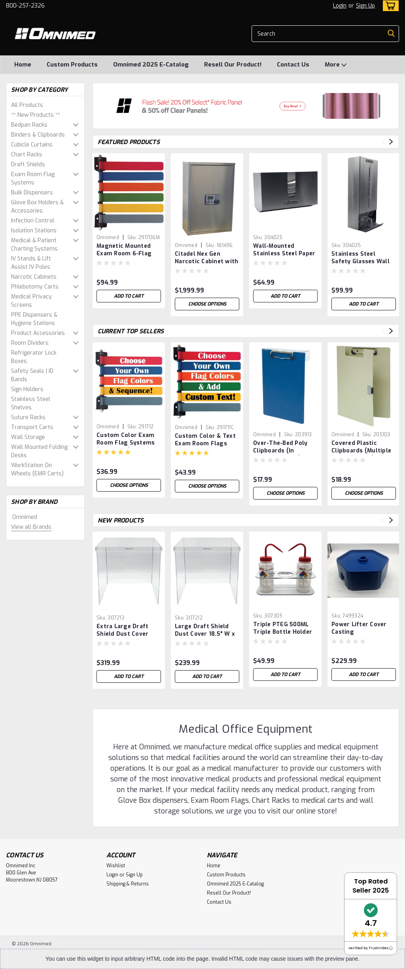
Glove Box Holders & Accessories (37, 207)
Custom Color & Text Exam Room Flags (205, 439)
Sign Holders (27, 389)
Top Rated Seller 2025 (370, 886)
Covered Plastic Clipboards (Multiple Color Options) (361, 447)
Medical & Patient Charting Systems (34, 245)
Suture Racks (28, 417)
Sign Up (365, 6)
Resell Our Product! (232, 64)
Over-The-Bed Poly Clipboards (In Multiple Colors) (280, 447)
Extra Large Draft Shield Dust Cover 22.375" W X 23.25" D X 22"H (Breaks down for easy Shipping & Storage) (127, 630)
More (335, 65)
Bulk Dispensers (32, 192)
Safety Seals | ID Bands (32, 375)
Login (339, 6)
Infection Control (32, 220)
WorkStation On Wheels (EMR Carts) (37, 469)
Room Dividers (30, 343)
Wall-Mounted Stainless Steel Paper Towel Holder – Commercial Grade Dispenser (284, 250)
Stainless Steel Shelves (30, 403)
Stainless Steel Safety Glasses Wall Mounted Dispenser (360, 258)
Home (22, 64)
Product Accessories (38, 333)
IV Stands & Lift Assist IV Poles (31, 263)
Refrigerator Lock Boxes (34, 357)
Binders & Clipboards (38, 135)
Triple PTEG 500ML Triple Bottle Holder (282, 628)
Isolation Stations (34, 230)
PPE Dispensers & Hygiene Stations (34, 319)
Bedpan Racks (29, 125)
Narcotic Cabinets (34, 277)
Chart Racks (26, 154)
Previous (384, 142)
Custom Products (72, 64)
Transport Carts (32, 427)
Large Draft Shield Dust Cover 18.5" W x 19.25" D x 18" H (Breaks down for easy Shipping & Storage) (205, 630)
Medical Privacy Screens (31, 301)
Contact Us (293, 64)
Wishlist (115, 866)
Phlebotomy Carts (35, 287)
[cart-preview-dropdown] (389, 5)
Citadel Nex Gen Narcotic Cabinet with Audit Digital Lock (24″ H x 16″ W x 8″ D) (206, 258)
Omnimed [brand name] (108, 237)
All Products (27, 105)
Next (391, 142)
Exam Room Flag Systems (33, 178)
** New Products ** (35, 115)
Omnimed (24, 517)
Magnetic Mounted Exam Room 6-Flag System (124, 250)
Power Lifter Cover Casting (359, 628)
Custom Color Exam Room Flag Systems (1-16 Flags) (126, 439)
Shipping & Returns (127, 884)
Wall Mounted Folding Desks (39, 451)
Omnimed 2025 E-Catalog (151, 64)
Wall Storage (28, 437)
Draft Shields (28, 164)
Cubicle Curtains (32, 144)
